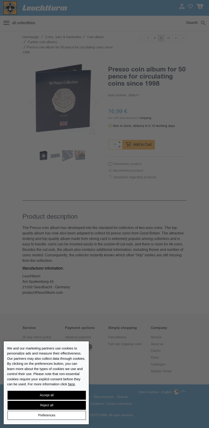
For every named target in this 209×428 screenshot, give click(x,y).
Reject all (46, 405)
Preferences (46, 415)
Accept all (47, 395)
